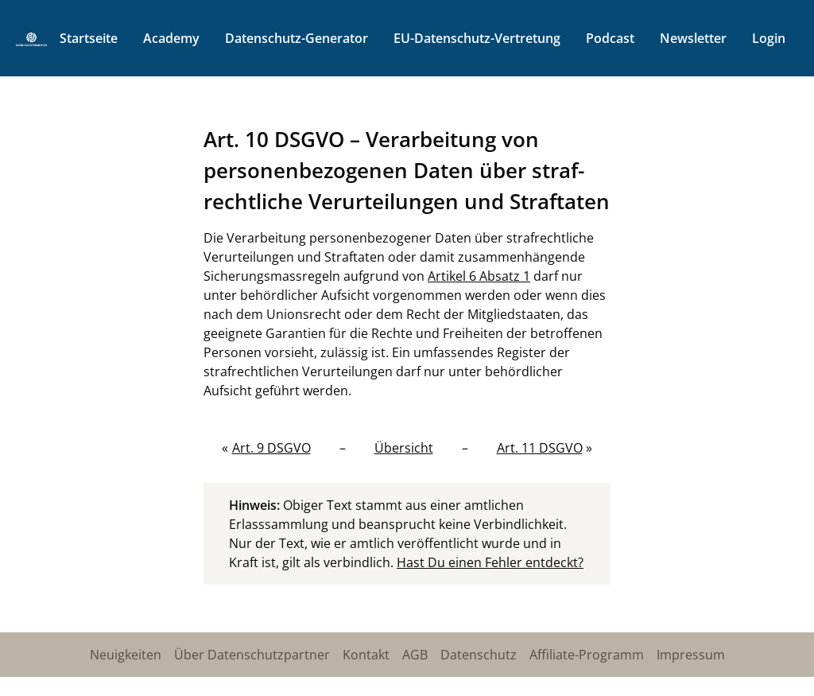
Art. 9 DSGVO (271, 448)
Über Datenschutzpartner (252, 654)
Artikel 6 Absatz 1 (479, 276)
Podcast (610, 38)
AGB (415, 654)
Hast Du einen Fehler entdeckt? (490, 562)
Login (768, 38)
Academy (171, 38)
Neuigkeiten (125, 654)
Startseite (89, 38)
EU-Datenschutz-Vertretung (476, 38)
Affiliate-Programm (586, 654)
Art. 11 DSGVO (540, 448)
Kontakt (366, 654)
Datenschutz (478, 654)
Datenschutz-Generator (296, 38)
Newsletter (693, 38)
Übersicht (403, 448)
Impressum (691, 654)
